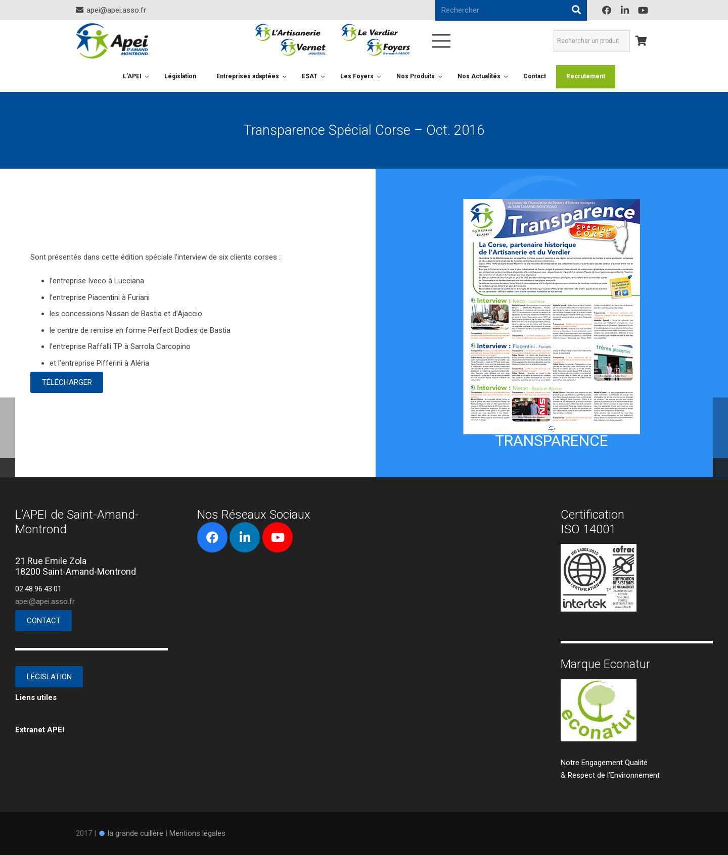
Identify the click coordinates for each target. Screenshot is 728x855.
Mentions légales (197, 833)
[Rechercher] (576, 10)
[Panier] (641, 41)
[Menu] (441, 41)
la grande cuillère (135, 833)
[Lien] (112, 41)
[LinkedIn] (625, 10)
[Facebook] (607, 10)
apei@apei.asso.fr (45, 601)
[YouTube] (643, 10)
